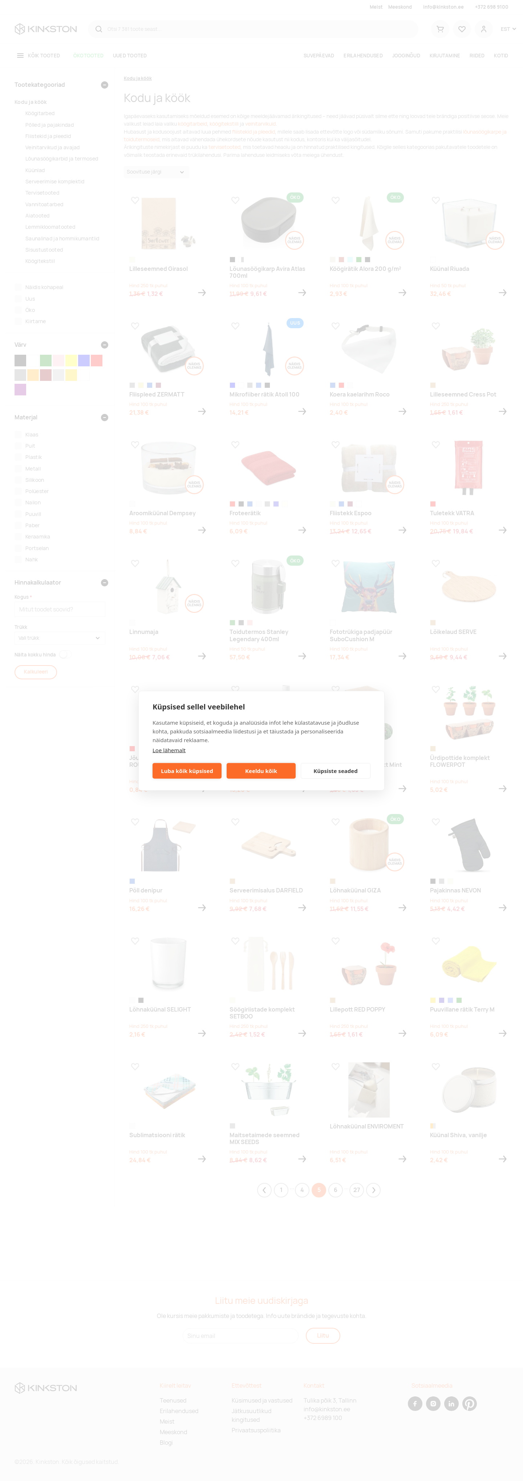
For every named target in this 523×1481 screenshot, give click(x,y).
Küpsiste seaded (335, 770)
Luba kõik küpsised (187, 770)
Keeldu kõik (261, 770)
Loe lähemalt (169, 749)
